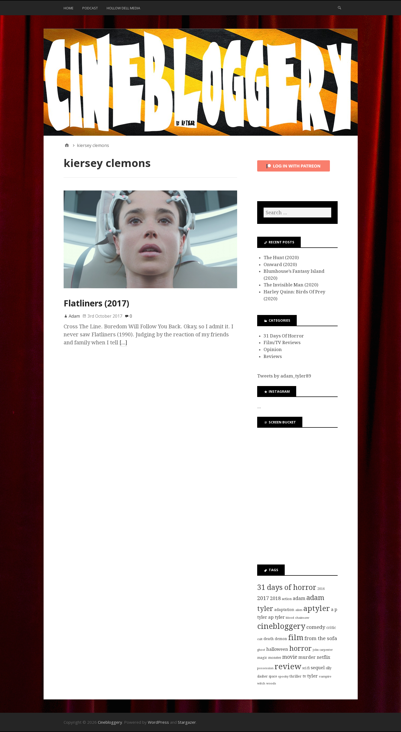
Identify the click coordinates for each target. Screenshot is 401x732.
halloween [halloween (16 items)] (277, 649)
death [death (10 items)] (269, 639)
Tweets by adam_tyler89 (284, 376)
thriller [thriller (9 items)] (296, 676)
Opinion (273, 349)
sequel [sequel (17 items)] (318, 667)
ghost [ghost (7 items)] (261, 650)
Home (69, 8)
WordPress (158, 722)
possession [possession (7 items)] (265, 668)
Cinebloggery (110, 722)
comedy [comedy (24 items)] (315, 627)
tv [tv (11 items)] (304, 676)
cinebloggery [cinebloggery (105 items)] (281, 626)
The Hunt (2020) (281, 257)
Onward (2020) (280, 264)
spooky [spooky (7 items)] (283, 676)
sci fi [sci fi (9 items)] (306, 668)
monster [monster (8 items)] (274, 658)
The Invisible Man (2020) (291, 284)
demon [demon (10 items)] (281, 639)
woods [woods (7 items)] (271, 683)
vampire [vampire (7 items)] (325, 676)
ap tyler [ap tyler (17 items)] (276, 617)
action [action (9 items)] (287, 599)
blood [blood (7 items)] (290, 618)
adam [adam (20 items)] (299, 598)
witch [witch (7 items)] (261, 683)
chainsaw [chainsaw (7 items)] (302, 618)
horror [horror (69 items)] (300, 648)
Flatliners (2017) (96, 303)
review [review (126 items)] (288, 666)
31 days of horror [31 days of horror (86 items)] (286, 587)
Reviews (273, 356)
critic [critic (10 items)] (331, 627)
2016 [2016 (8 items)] (321, 589)
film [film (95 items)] (295, 637)
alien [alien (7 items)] (298, 610)
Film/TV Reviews (282, 342)
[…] (123, 342)
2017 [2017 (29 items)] (263, 598)
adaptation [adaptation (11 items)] (284, 610)
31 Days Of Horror (284, 335)
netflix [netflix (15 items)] (323, 657)
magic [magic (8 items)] (262, 658)
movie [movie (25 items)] (289, 657)
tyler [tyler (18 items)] (312, 676)
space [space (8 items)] (273, 676)
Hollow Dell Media (123, 8)
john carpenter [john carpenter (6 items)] (323, 650)
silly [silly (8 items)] (328, 668)
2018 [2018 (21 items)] (275, 598)
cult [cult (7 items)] (260, 639)
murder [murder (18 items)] (307, 657)
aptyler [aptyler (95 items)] (316, 608)
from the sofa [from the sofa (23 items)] (320, 638)
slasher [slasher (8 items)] (262, 676)
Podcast (90, 8)
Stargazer (187, 722)
